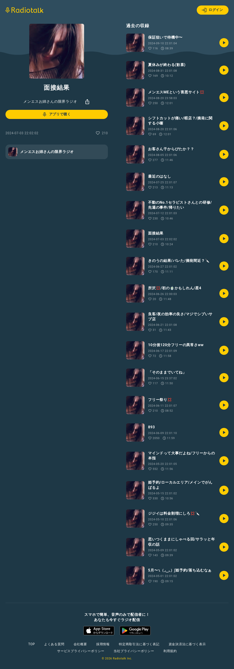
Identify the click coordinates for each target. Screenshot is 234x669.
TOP (31, 644)
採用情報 (103, 644)
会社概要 (80, 644)
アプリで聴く (56, 114)
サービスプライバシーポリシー (80, 651)
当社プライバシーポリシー (134, 651)
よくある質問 (54, 644)
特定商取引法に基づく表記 (139, 644)
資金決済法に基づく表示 (187, 644)
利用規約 (170, 651)
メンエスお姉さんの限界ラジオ (50, 101)
